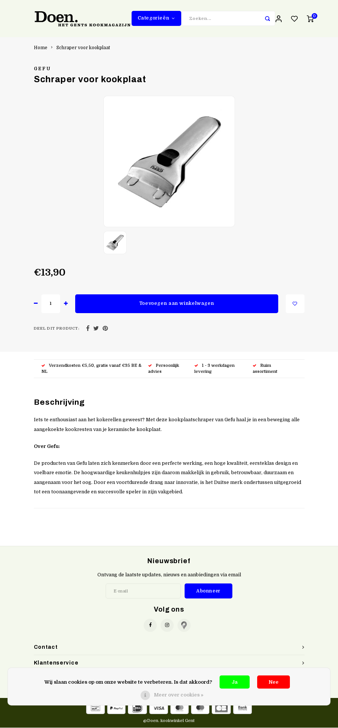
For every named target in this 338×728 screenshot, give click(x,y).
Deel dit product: (57, 329)
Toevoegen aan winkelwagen (176, 304)
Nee (273, 682)
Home (40, 48)
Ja (235, 682)
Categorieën (156, 18)
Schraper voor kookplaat (83, 48)
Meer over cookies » (178, 695)
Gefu (42, 69)
